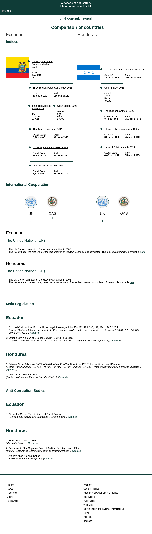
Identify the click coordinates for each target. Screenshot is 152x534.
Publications (89, 500)
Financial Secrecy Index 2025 (41, 107)
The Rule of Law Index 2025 (47, 129)
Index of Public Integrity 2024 (48, 165)
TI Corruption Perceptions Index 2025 (52, 87)
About (10, 496)
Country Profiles (91, 488)
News (10, 488)
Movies (87, 513)
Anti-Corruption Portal (76, 18)
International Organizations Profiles (100, 492)
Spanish (34, 333)
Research (12, 492)
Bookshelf (88, 521)
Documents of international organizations (103, 509)
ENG (9, 11)
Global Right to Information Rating (51, 147)
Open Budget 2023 (67, 106)
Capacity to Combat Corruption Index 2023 (42, 64)
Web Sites (88, 505)
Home (10, 484)
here (142, 252)
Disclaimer (12, 500)
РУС (4, 11)
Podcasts (88, 517)
